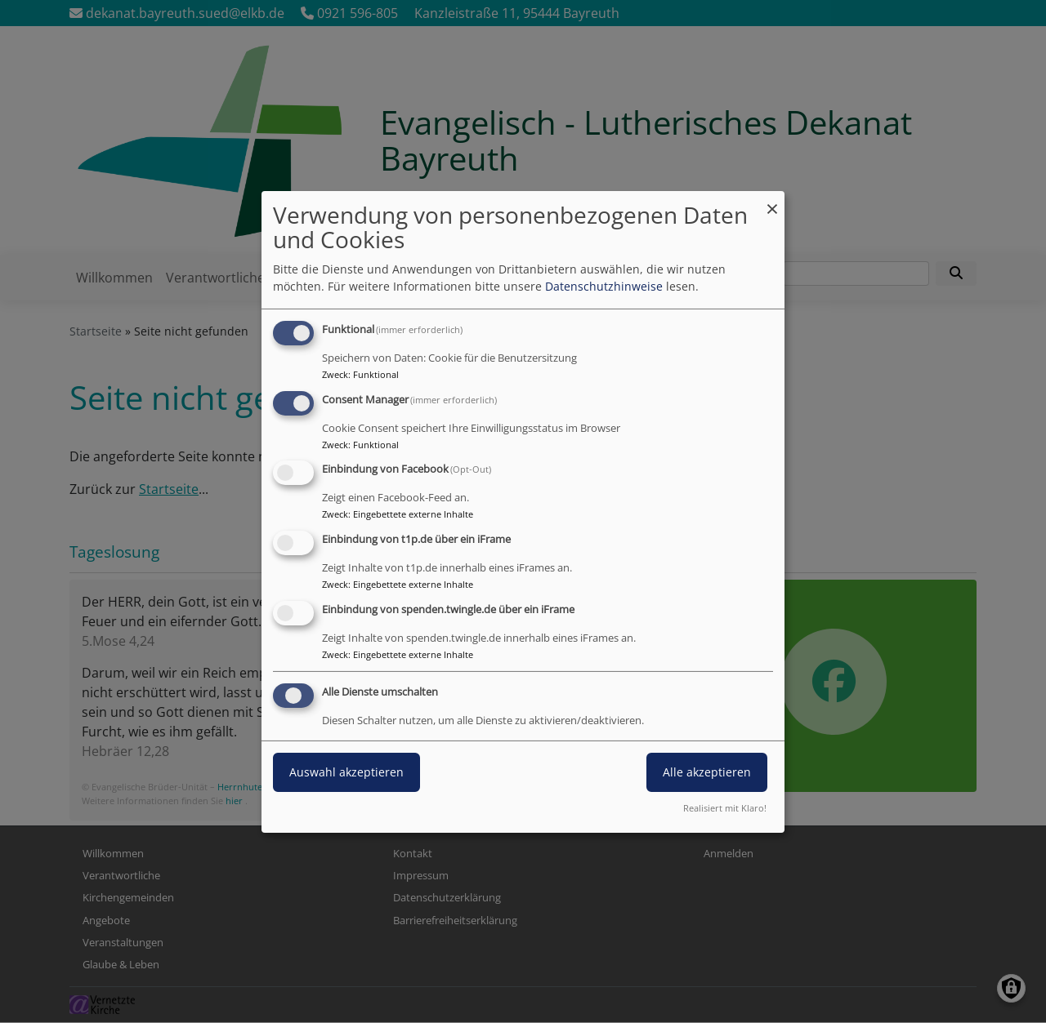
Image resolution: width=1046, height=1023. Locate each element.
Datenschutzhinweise (604, 286)
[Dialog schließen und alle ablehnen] (772, 200)
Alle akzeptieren (707, 772)
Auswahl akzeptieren (346, 772)
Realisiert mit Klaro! (725, 808)
